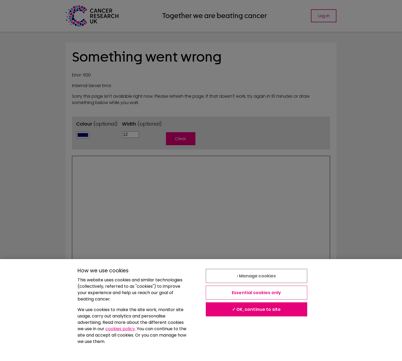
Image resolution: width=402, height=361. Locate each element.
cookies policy (120, 329)
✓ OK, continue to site (256, 309)
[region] (201, 310)
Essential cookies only (256, 293)
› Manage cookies (256, 276)
